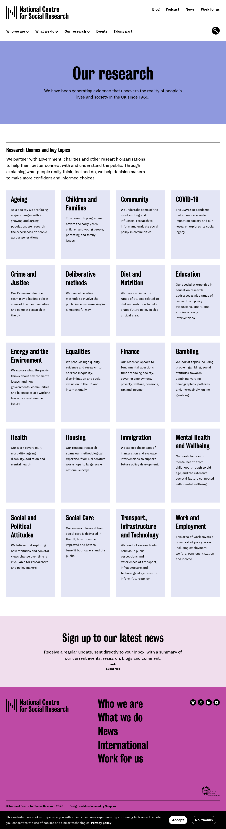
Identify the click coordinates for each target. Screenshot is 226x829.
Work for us (210, 9)
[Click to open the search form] (216, 31)
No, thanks (204, 820)
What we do (44, 31)
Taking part (123, 31)
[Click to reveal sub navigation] (27, 32)
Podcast (172, 9)
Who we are (15, 31)
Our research (75, 31)
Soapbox (110, 806)
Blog (155, 9)
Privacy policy (101, 822)
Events (101, 31)
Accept (178, 820)
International (123, 745)
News (190, 9)
